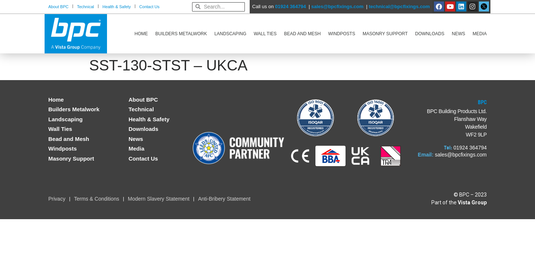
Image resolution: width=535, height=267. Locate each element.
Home (141, 33)
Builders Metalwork (181, 33)
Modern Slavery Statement (158, 199)
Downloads (429, 33)
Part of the (459, 202)
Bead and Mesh (302, 33)
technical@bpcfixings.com (399, 6)
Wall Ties (265, 33)
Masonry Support (385, 33)
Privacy (56, 199)
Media (480, 33)
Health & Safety (117, 6)
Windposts (341, 33)
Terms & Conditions (96, 199)
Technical (85, 6)
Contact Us (149, 6)
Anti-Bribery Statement (224, 199)
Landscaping (230, 33)
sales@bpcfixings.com (337, 6)
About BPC (58, 6)
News (458, 33)
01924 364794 (290, 6)
